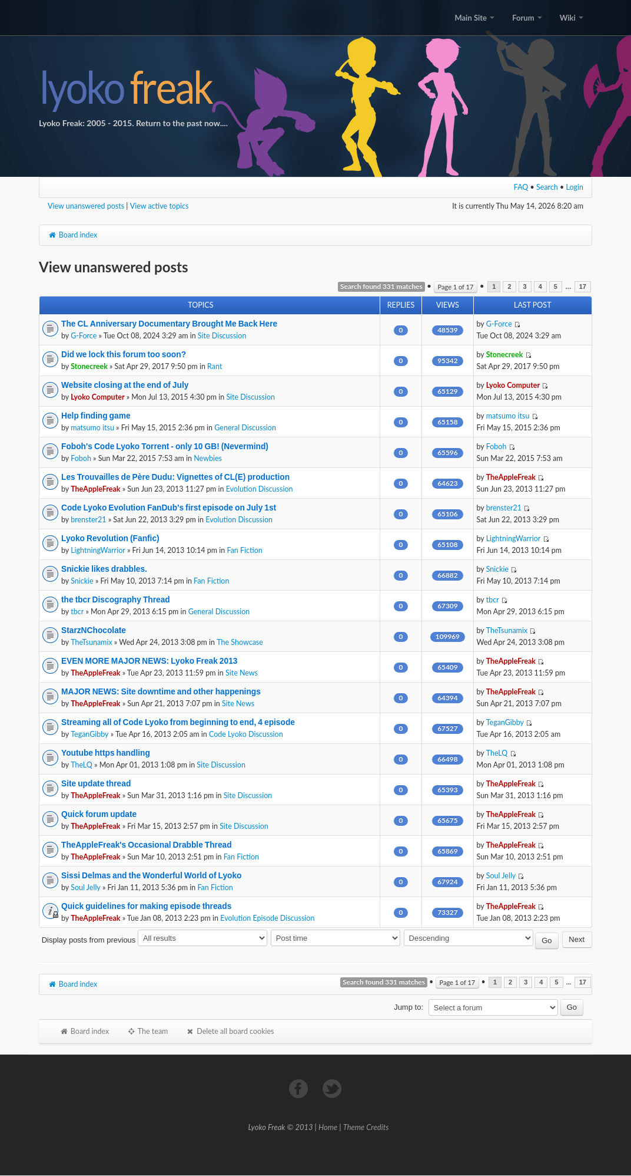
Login (575, 187)
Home (327, 1127)
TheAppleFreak (95, 489)
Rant (214, 366)
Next (576, 939)
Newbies (208, 458)
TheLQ (81, 764)
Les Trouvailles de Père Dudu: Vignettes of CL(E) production (175, 477)
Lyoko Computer (97, 397)
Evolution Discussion (259, 489)
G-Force (84, 335)
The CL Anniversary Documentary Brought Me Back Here (169, 323)
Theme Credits (366, 1127)
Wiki (571, 17)
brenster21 (88, 519)
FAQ (521, 187)
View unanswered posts (86, 206)
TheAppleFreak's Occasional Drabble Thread (146, 845)
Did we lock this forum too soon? (123, 354)
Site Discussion (222, 335)
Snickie (82, 581)
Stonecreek (89, 366)
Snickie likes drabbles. (104, 569)
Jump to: (408, 1007)
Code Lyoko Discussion (246, 734)
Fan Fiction (244, 550)
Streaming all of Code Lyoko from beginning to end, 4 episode (178, 722)
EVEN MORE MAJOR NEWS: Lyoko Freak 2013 (149, 661)
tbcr (77, 611)
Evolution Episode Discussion (267, 918)
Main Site (474, 17)
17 (582, 287)
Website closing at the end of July (124, 385)
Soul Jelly (86, 887)
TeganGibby (89, 734)
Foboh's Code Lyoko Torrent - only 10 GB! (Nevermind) (164, 446)
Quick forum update (99, 814)
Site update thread (96, 783)
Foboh (81, 458)
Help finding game (96, 415)
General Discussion (245, 427)
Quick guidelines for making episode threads (146, 906)
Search (547, 187)
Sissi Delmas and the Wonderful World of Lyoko (151, 875)
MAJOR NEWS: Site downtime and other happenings (161, 691)
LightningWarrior (98, 550)
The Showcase (240, 642)
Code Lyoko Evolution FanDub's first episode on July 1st (168, 507)
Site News (241, 672)
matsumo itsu (92, 427)
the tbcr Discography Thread (115, 599)
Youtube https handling (105, 753)
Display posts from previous (154, 939)
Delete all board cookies (229, 1031)
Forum (527, 17)
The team (147, 1031)
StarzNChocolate (93, 630)
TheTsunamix (91, 642)
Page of (456, 287)
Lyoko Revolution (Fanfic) (110, 538)
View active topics (159, 206)
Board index (72, 234)
